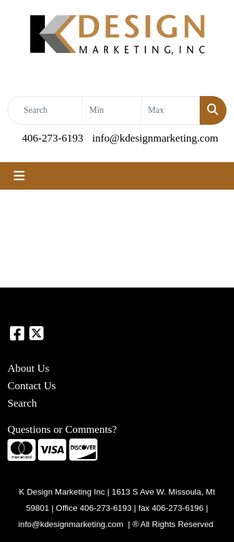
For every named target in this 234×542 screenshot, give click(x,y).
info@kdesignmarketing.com (155, 138)
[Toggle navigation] (19, 176)
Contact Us (31, 386)
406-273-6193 (52, 138)
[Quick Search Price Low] (112, 110)
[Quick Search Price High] (170, 110)
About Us (28, 368)
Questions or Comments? (62, 429)
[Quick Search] (45, 110)
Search (22, 403)
